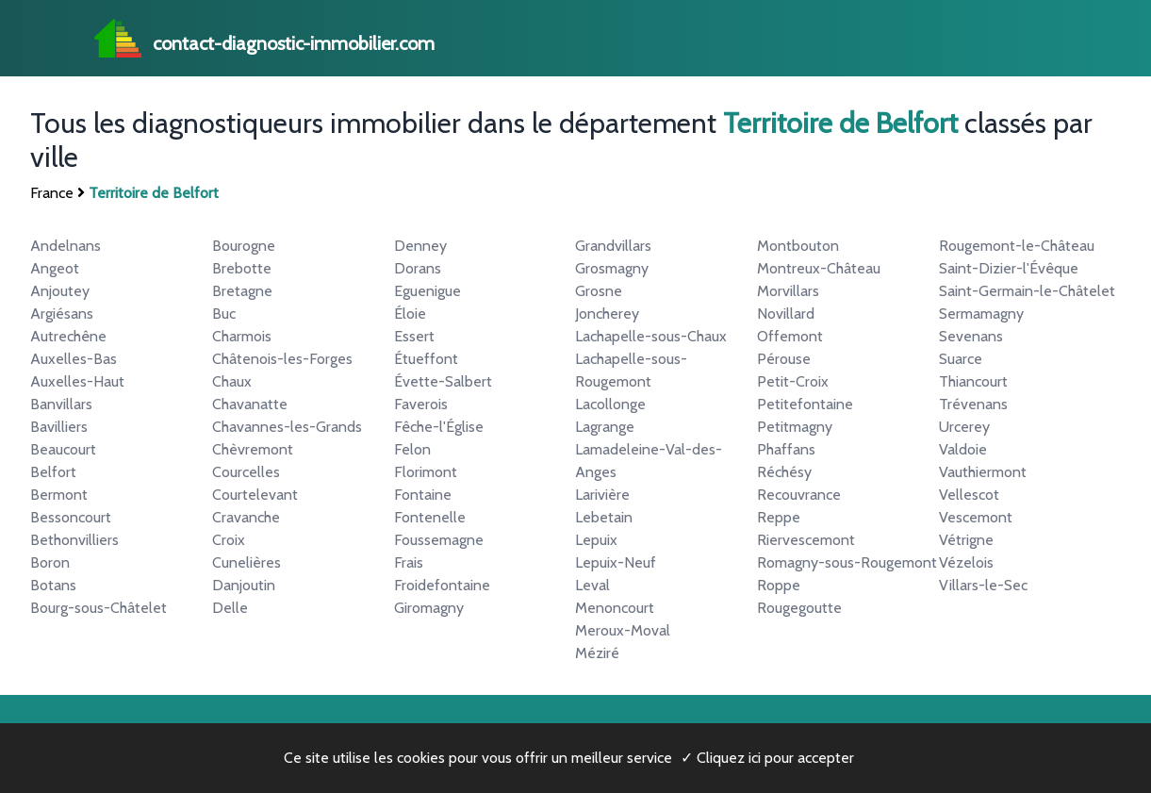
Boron (50, 562)
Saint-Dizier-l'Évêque (1008, 268)
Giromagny (429, 608)
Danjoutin (243, 585)
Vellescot (969, 495)
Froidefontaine (442, 585)
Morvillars (788, 291)
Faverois (421, 404)
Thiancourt (973, 381)
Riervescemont (806, 540)
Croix (228, 540)
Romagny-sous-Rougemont (847, 562)
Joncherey (607, 313)
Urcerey (964, 427)
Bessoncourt (70, 517)
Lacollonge (610, 404)
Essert (414, 336)
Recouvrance (799, 495)
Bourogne (243, 246)
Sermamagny (981, 313)
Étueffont (426, 359)
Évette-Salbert (443, 381)
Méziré (597, 653)
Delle (230, 608)
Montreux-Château (818, 268)
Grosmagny (612, 268)
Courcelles (246, 472)
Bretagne (242, 291)
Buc (224, 313)
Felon (412, 449)
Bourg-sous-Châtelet (98, 608)
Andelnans (65, 246)
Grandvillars (613, 246)
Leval (592, 585)
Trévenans (973, 404)
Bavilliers (59, 427)
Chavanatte (250, 404)
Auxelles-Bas (73, 359)
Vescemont (975, 517)
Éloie (410, 313)
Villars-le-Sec (983, 585)
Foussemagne (439, 540)
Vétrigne (966, 540)
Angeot (54, 268)
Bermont (59, 495)
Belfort (53, 472)
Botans (53, 585)
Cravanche (246, 517)
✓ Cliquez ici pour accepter (767, 758)
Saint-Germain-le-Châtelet (1027, 291)
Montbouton (798, 246)
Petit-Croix (793, 381)
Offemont (790, 336)
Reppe (778, 517)
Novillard (785, 313)
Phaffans (786, 449)
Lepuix (596, 540)
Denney (420, 246)
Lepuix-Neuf (615, 562)
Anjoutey (60, 291)
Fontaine (423, 495)
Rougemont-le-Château (1016, 246)
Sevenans (971, 336)
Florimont (425, 472)
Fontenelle (430, 517)
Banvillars (61, 404)
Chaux (232, 381)
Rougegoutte (799, 608)
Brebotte (241, 268)
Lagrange (604, 427)
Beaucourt (63, 449)
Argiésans (61, 313)
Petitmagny (794, 427)
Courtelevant (255, 495)
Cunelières (246, 562)
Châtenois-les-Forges (282, 359)
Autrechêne (68, 336)
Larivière (602, 495)
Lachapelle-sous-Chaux (651, 336)
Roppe (778, 585)
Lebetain (604, 517)
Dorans (417, 268)
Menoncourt (614, 608)
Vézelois (966, 562)
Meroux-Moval (622, 630)
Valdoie (963, 449)
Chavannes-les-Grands (287, 427)
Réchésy (784, 472)
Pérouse (784, 359)
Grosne (598, 291)
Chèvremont (252, 449)
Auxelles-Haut (77, 381)
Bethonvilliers (74, 540)
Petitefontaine (805, 404)
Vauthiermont (983, 472)
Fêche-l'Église (439, 427)
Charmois (241, 336)
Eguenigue (427, 291)
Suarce (960, 359)
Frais (408, 562)
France (52, 193)
